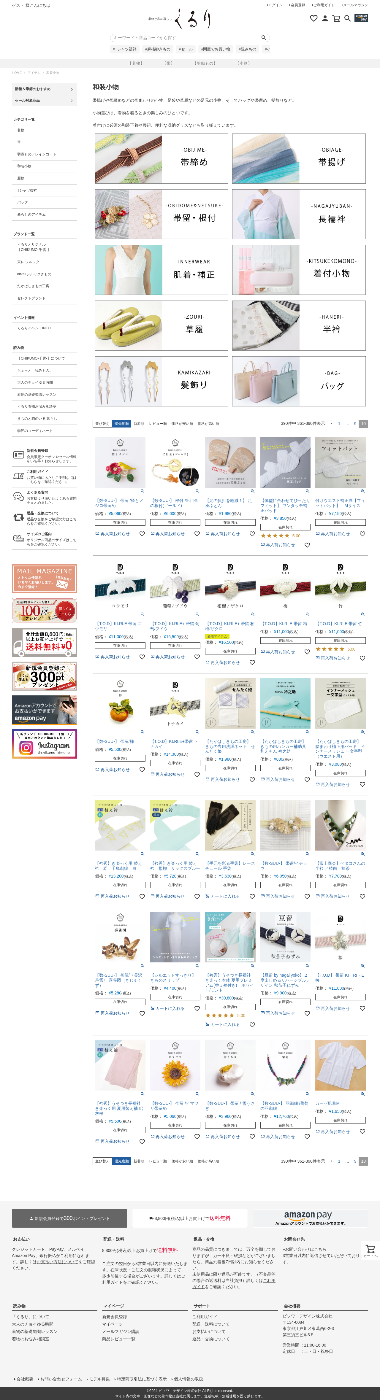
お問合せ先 (294, 1239)
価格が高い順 (208, 424)
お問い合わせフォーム (61, 1379)
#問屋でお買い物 (215, 49)
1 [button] (339, 423)
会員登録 (298, 5)
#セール (186, 49)
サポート (202, 1306)
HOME (17, 72)
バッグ (22, 202)
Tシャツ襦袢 (27, 190)
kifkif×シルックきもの (34, 274)
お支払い (21, 1239)
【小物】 (243, 63)
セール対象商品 (27, 100)
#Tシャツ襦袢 (125, 49)
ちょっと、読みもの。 (35, 370)
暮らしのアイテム (31, 214)
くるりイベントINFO (34, 328)
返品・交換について (211, 1339)
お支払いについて (209, 1331)
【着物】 (136, 63)
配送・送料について (211, 1324)
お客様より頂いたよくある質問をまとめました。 (52, 497)
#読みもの (247, 49)
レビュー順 (158, 424)
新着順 (139, 424)
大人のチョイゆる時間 (35, 382)
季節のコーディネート (35, 431)
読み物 (19, 1306)
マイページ (113, 1306)
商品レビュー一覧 (118, 1339)
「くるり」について (30, 1316)
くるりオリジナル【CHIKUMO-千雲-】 (34, 247)
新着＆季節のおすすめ (32, 89)
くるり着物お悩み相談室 (36, 406)
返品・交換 (204, 1239)
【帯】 (168, 63)
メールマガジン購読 (121, 1331)
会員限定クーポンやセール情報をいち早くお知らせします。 (52, 456)
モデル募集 (99, 1379)
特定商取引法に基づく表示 (142, 1379)
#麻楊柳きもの (157, 49)
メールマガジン (355, 5)
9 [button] (355, 423)
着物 (20, 130)
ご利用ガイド (324, 5)
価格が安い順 (182, 424)
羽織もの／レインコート (36, 154)
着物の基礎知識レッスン (36, 394)
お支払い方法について (57, 1261)
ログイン (275, 5)
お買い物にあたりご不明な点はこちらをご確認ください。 (52, 477)
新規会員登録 (114, 1316)
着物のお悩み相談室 (30, 1339)
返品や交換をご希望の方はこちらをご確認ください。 (52, 518)
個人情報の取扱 (188, 1379)
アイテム (34, 72)
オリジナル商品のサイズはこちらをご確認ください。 (52, 539)
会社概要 (292, 1306)
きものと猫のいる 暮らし (37, 419)
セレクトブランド (31, 298)
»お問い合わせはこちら (305, 1249)
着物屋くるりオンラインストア (192, 19)
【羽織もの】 (205, 63)
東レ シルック (28, 262)
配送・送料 (113, 1239)
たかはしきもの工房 (33, 286)
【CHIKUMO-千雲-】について (41, 358)
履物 (20, 178)
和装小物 (24, 166)
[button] (331, 423)
